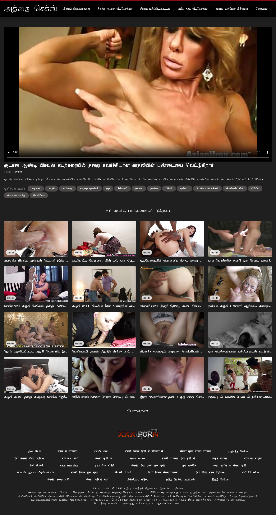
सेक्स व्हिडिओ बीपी (98, 479)
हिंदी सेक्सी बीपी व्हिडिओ (29, 458)
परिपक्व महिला (253, 458)
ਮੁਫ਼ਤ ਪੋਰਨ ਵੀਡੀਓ (105, 465)
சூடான (139, 188)
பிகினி (169, 188)
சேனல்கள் (262, 8)
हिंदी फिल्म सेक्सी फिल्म (163, 472)
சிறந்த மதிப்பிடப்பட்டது (155, 8)
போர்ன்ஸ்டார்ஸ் (234, 188)
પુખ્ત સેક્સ (34, 451)
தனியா (154, 188)
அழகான (35, 188)
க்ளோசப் (122, 188)
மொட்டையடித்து (16, 195)
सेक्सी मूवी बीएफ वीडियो (195, 451)
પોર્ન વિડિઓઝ (250, 472)
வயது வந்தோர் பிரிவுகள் (232, 8)
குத (108, 188)
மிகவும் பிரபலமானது (76, 8)
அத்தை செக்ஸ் (108, 503)
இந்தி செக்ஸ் (220, 479)
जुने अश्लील (189, 465)
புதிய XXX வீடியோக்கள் (193, 8)
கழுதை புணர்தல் (89, 188)
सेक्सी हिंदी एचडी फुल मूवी (148, 465)
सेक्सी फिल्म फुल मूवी (84, 472)
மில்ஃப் (255, 188)
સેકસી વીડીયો (123, 472)
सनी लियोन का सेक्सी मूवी (230, 465)
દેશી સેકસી (36, 465)
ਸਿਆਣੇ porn (137, 458)
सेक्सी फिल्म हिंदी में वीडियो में (144, 451)
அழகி (51, 188)
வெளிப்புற (38, 195)
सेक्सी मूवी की (104, 458)
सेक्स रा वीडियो (67, 451)
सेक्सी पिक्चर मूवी (59, 479)
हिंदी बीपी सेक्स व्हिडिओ (210, 472)
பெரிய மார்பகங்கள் (207, 188)
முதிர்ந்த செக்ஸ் (238, 451)
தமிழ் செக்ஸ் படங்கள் (180, 479)
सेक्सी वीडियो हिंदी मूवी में (178, 458)
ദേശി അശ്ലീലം (69, 465)
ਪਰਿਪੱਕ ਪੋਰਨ (101, 451)
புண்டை (184, 188)
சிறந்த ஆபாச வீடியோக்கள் (114, 8)
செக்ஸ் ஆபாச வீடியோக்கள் (35, 472)
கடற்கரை (67, 188)
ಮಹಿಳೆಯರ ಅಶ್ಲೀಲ (138, 479)
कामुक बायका (219, 458)
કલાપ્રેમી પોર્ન (70, 458)
